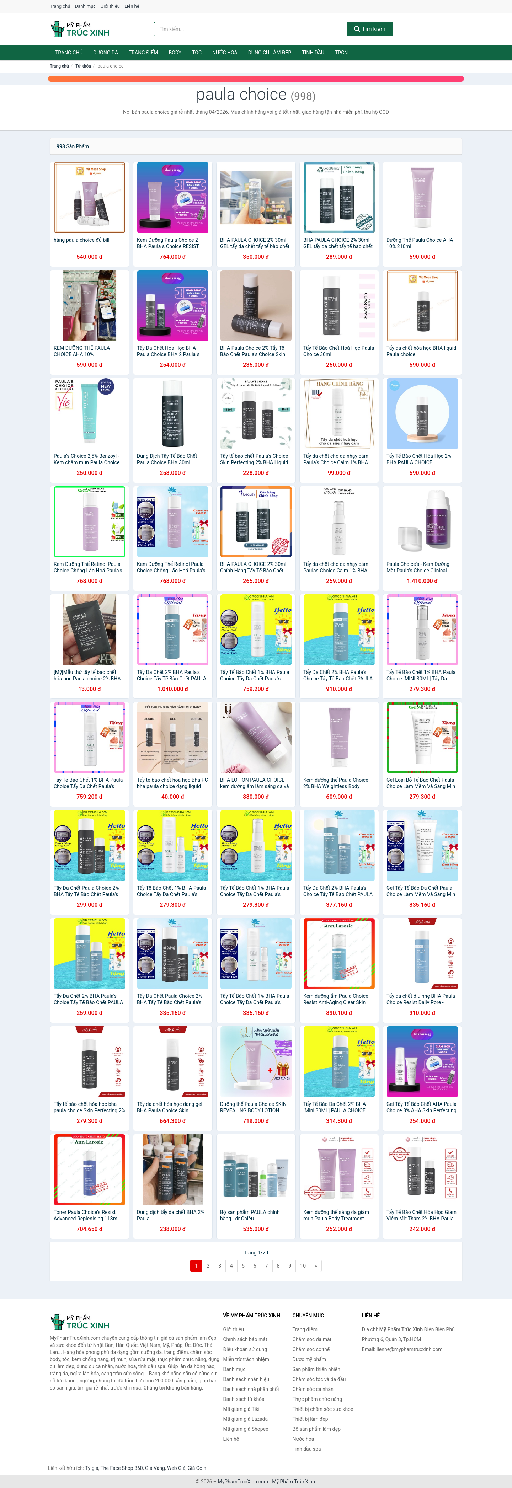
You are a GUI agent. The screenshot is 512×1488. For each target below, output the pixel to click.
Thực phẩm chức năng (317, 1399)
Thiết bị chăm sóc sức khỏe (323, 1409)
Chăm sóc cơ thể (311, 1349)
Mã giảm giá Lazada (245, 1419)
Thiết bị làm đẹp (310, 1419)
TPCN (341, 52)
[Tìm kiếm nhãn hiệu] (250, 29)
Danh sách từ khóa (244, 1399)
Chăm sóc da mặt (312, 1339)
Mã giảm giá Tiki (241, 1409)
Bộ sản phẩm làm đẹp (317, 1429)
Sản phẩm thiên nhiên (316, 1369)
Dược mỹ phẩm (309, 1359)
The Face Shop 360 (121, 1468)
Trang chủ (60, 6)
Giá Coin (197, 1468)
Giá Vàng (155, 1468)
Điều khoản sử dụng (245, 1349)
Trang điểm (143, 52)
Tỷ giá (91, 1468)
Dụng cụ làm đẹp (270, 52)
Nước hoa (225, 52)
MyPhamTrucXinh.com (243, 1481)
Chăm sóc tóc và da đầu (319, 1379)
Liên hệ (131, 6)
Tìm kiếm (369, 29)
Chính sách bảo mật (245, 1339)
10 (303, 1266)
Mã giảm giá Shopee (245, 1429)
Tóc (197, 52)
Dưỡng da (105, 52)
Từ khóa (83, 66)
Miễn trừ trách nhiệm (246, 1359)
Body (175, 52)
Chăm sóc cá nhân (313, 1389)
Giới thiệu (109, 6)
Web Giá (176, 1468)
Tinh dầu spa (307, 1449)
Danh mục (85, 6)
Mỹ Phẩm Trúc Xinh (293, 1481)
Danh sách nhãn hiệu (246, 1379)
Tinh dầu (313, 52)
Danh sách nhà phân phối (251, 1389)
